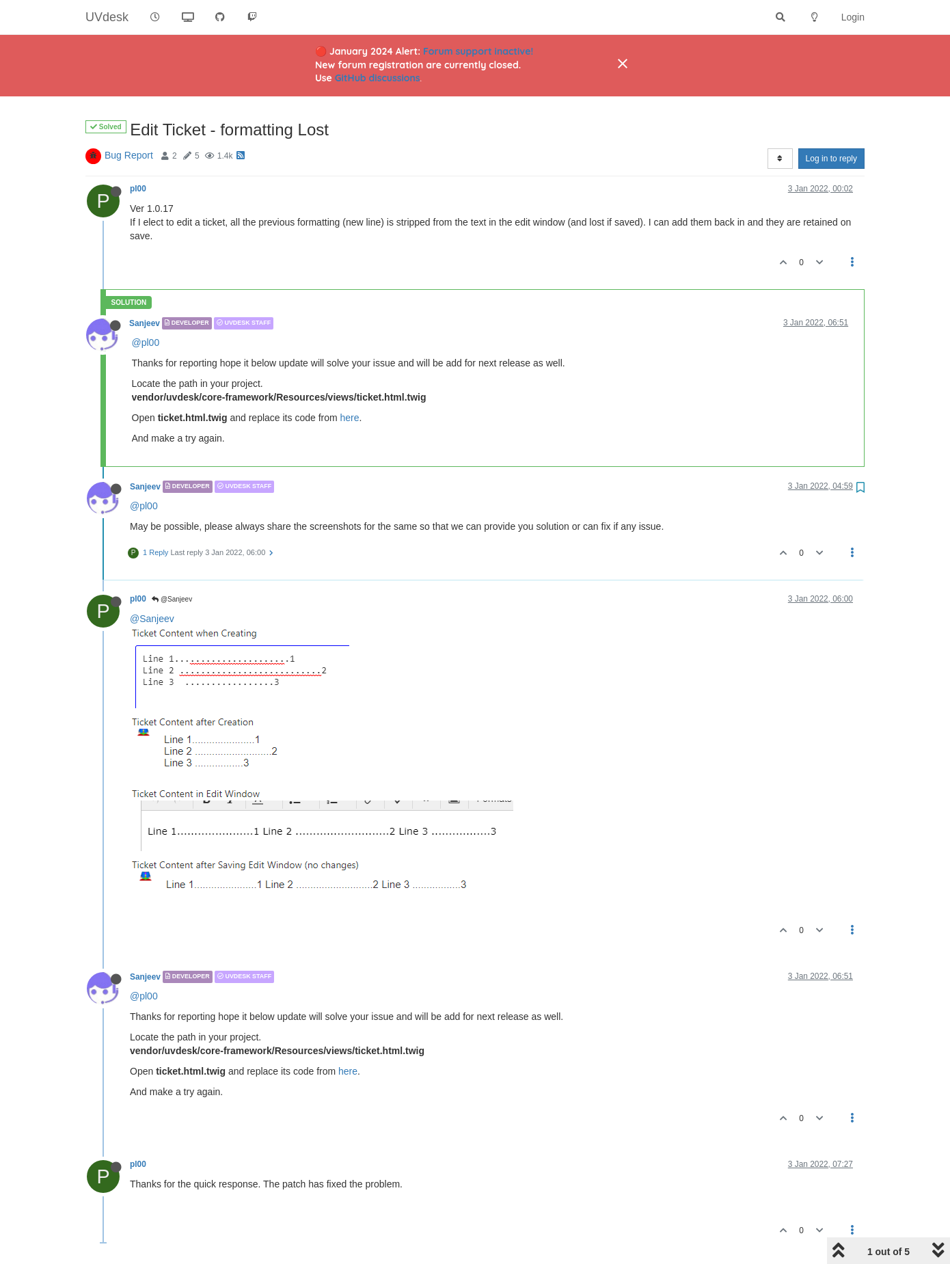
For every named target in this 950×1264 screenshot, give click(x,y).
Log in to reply (831, 158)
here (349, 417)
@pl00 (146, 342)
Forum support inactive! (478, 51)
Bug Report (129, 155)
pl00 (138, 188)
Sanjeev (144, 323)
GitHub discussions (377, 78)
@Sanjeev (172, 599)
